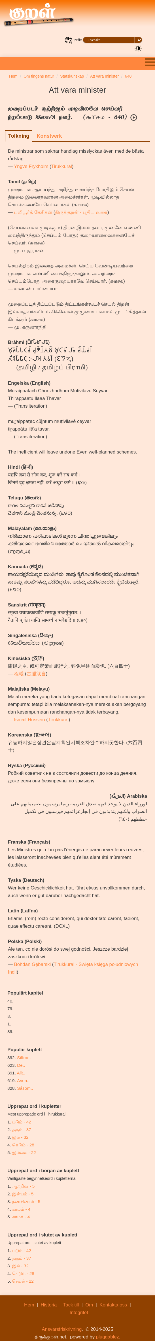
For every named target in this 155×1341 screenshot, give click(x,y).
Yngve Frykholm (31, 166)
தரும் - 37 (21, 1129)
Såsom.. (25, 1088)
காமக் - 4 (21, 1216)
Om (89, 1305)
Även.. (23, 1080)
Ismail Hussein (29, 719)
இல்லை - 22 (24, 1152)
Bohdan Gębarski (32, 964)
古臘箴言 (36, 673)
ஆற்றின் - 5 (23, 1186)
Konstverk (49, 136)
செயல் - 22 (23, 1281)
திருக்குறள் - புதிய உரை (81, 212)
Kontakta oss (113, 1305)
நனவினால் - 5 (26, 1201)
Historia (49, 1305)
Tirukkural (61, 166)
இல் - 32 (20, 1137)
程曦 (19, 673)
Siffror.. (24, 1057)
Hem (29, 1305)
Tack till (71, 1305)
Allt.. (21, 1072)
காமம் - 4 (21, 1209)
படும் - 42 (21, 1121)
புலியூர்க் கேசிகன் (33, 212)
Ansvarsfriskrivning (62, 1329)
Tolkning (18, 136)
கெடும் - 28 (23, 1144)
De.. (21, 1065)
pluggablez (107, 1337)
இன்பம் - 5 (22, 1193)
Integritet (79, 1312)
